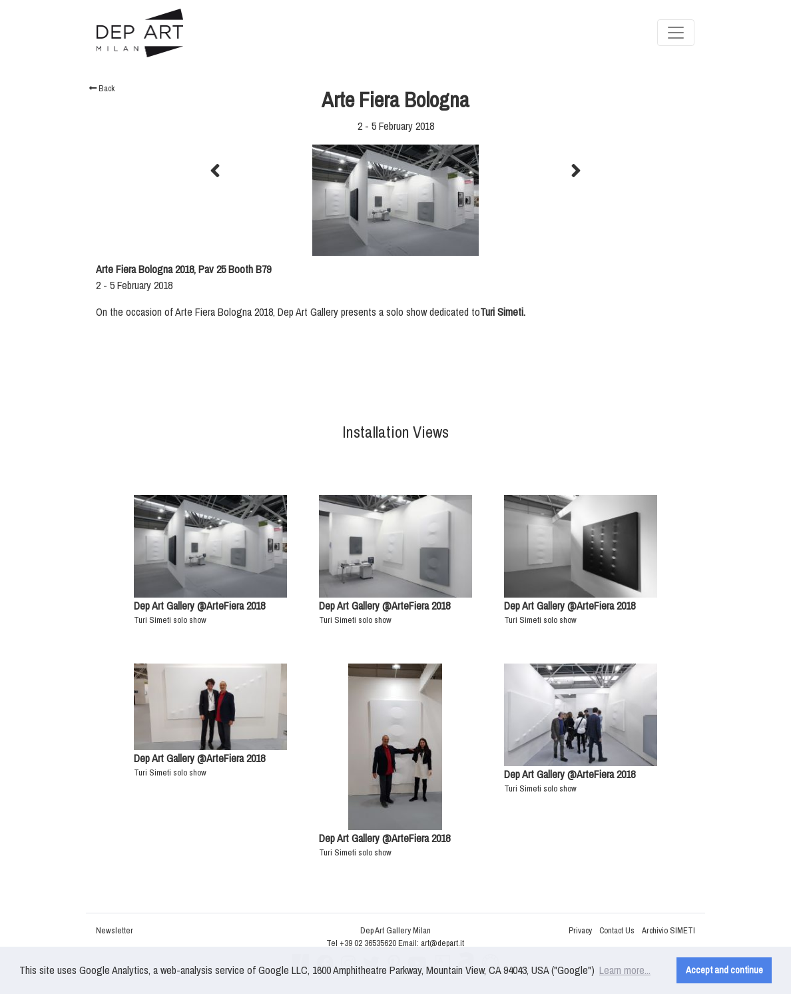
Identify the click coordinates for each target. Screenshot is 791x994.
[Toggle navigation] (675, 32)
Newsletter (114, 930)
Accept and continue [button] (724, 969)
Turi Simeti (501, 311)
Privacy (580, 930)
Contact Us (617, 930)
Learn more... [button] (625, 970)
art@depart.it (442, 943)
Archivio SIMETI (668, 930)
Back (102, 88)
